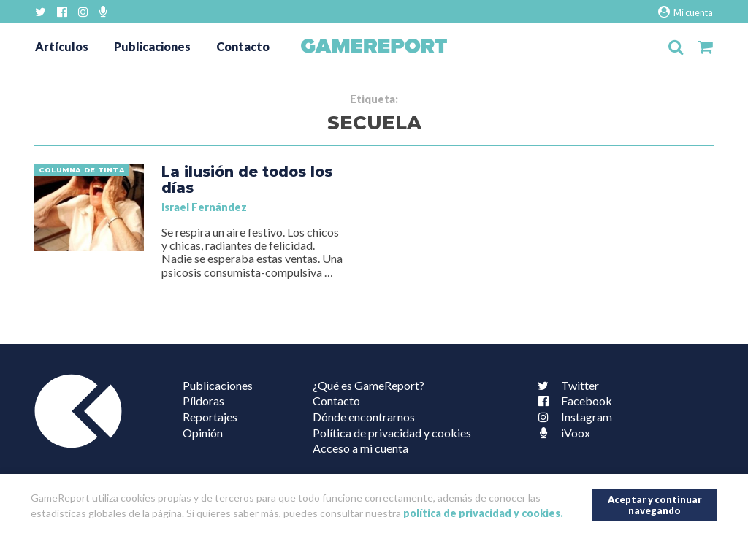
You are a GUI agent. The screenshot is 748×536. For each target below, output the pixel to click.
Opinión (203, 433)
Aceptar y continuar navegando (655, 505)
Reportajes (210, 417)
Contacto (243, 46)
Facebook (572, 400)
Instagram (572, 417)
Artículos (61, 46)
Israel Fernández (204, 207)
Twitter (565, 385)
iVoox (561, 433)
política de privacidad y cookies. (483, 513)
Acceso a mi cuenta (360, 448)
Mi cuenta (685, 12)
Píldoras (203, 400)
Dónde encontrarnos (364, 417)
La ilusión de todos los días (246, 179)
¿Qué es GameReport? (368, 385)
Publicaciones (152, 46)
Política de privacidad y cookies (392, 433)
